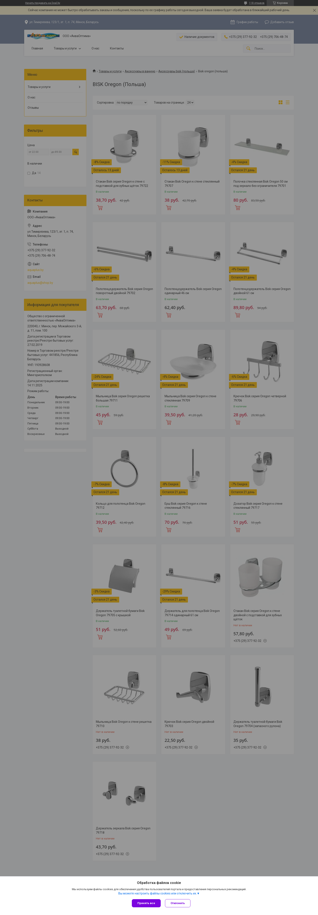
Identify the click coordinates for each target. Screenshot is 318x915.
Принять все (146, 903)
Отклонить (178, 903)
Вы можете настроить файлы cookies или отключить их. (157, 893)
